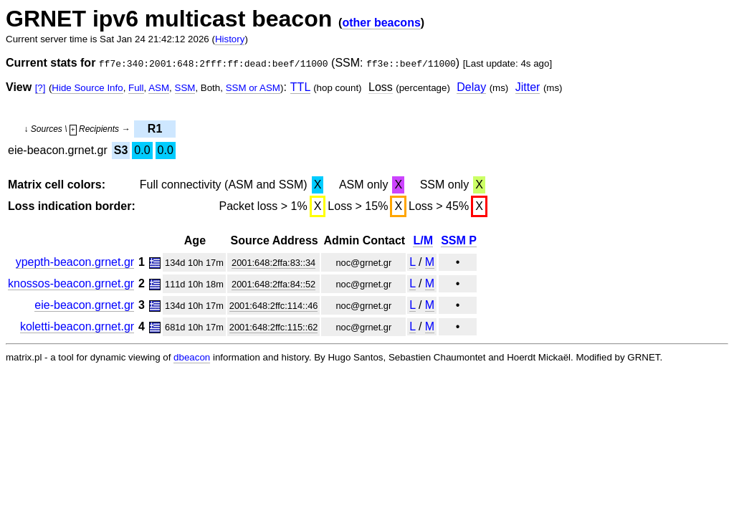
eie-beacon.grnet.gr (84, 305)
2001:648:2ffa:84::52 (273, 284)
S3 (121, 150)
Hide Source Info (87, 87)
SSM (185, 87)
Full (135, 87)
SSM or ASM (253, 87)
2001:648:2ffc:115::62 (273, 327)
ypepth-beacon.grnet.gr (75, 262)
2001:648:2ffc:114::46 (273, 305)
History (229, 39)
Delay (471, 87)
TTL (300, 87)
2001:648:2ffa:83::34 (273, 262)
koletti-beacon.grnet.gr (77, 326)
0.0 (142, 150)
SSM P (459, 240)
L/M (423, 240)
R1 (155, 129)
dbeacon (191, 357)
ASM (158, 87)
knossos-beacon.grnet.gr (71, 283)
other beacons (381, 22)
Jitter (527, 87)
